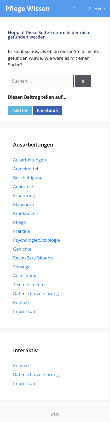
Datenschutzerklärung (36, 293)
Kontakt (21, 302)
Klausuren (23, 204)
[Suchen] (83, 81)
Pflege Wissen (27, 8)
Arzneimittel (25, 169)
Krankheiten (25, 213)
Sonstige (22, 267)
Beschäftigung (27, 178)
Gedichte (22, 249)
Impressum (25, 311)
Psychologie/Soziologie (36, 240)
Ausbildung (24, 276)
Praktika (21, 231)
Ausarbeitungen (29, 160)
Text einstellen (28, 285)
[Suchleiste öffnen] (74, 8)
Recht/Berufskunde (33, 258)
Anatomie (23, 186)
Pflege (19, 222)
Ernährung (24, 195)
